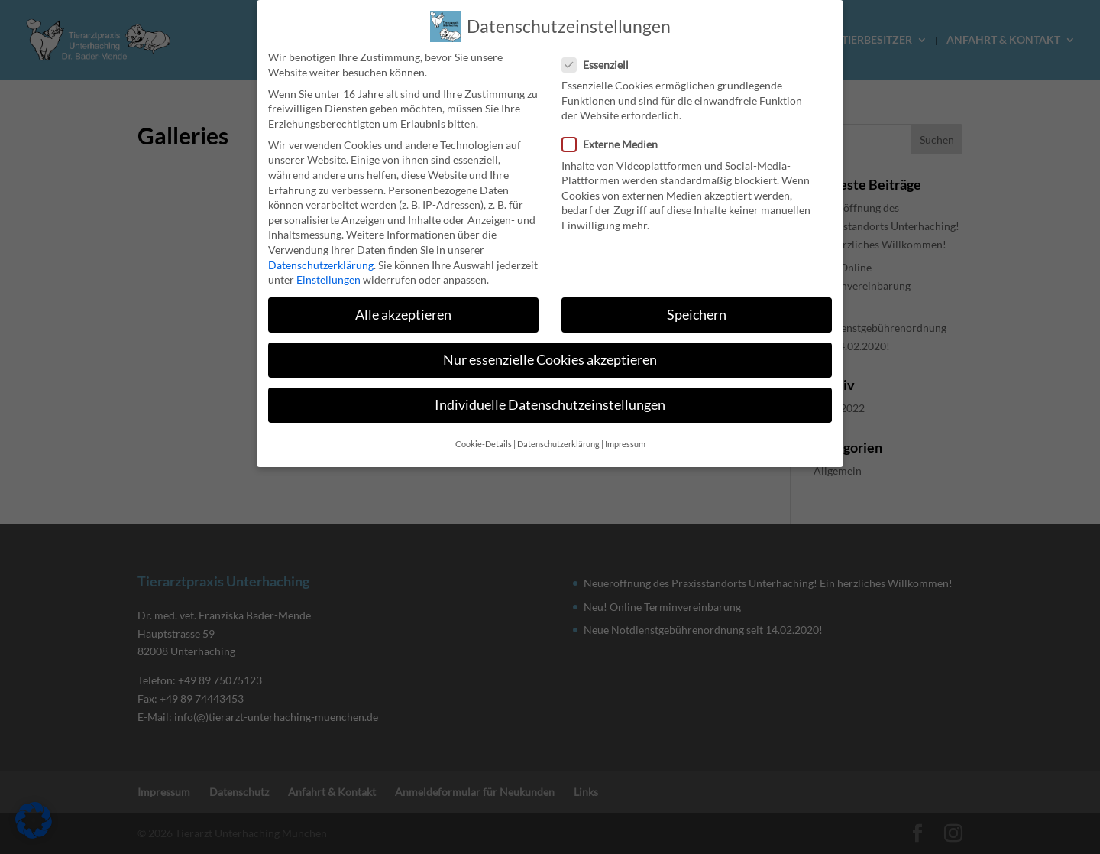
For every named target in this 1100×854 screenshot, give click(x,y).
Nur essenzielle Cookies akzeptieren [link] (550, 344)
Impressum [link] (625, 428)
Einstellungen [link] (328, 263)
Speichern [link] (696, 299)
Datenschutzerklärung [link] (321, 248)
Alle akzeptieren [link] (403, 299)
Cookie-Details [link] (483, 428)
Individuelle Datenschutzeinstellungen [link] (550, 390)
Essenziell (601, 48)
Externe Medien (616, 129)
